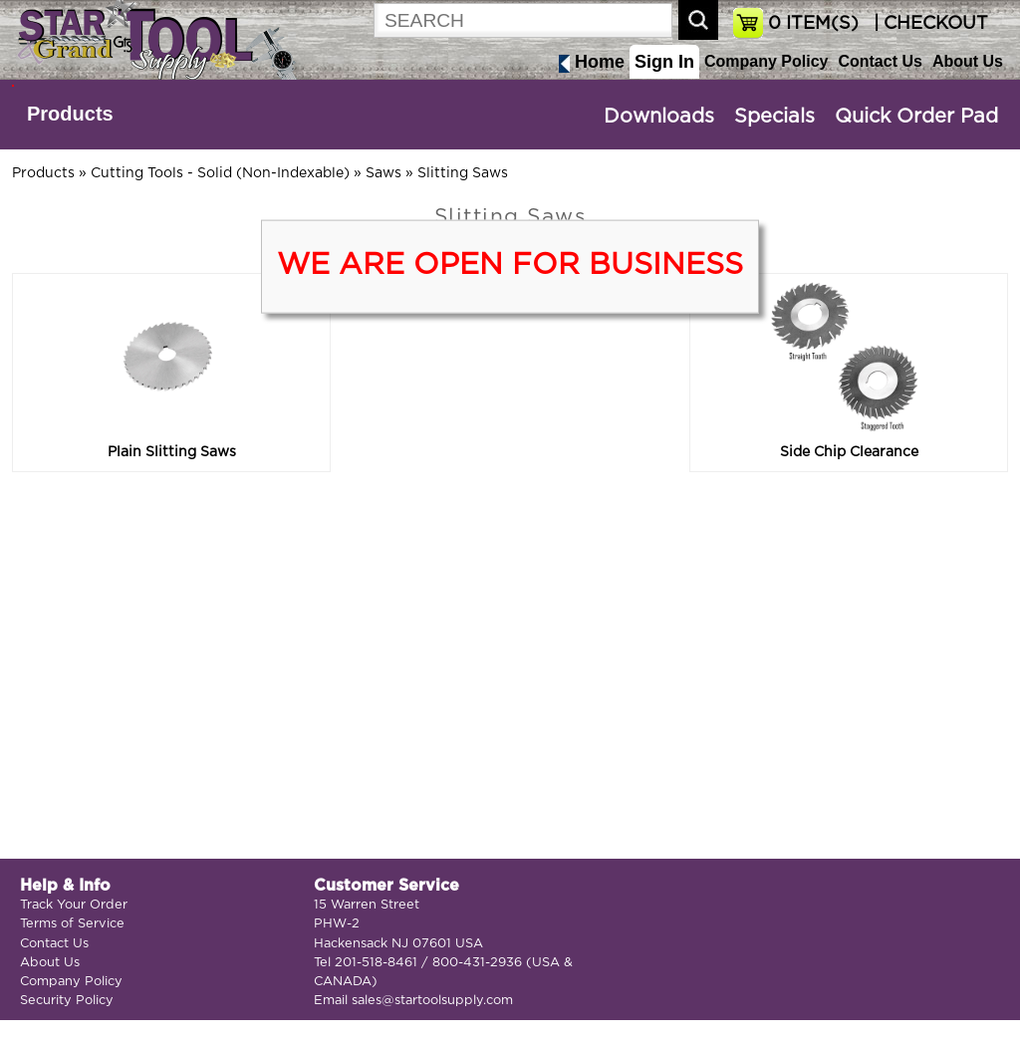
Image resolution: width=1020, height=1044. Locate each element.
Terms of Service (72, 923)
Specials (774, 117)
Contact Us (879, 61)
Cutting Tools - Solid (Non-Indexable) (220, 173)
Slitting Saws (462, 173)
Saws (383, 173)
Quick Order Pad (916, 117)
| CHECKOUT (928, 24)
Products (70, 114)
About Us (967, 61)
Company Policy (766, 61)
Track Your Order (74, 905)
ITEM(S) (813, 24)
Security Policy (67, 1000)
